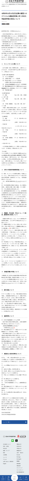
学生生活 (5, 448)
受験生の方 (19, 444)
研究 (4, 452)
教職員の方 (19, 450)
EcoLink (18, 454)
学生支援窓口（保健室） (9, 348)
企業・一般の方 (20, 452)
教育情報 (18, 463)
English (4, 463)
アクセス (5, 459)
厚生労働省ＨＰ (7, 341)
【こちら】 (18, 181)
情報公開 (18, 465)
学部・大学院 (6, 446)
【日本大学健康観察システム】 (12, 84)
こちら (8, 283)
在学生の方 (19, 446)
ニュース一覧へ (6, 422)
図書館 (18, 461)
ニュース (5, 457)
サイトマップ (19, 467)
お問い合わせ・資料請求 (8, 461)
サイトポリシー (20, 470)
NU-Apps (18, 457)
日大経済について (7, 444)
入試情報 (5, 454)
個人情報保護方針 (20, 472)
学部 (5, 23)
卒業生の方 (19, 448)
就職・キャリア (6, 450)
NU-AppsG (19, 459)
